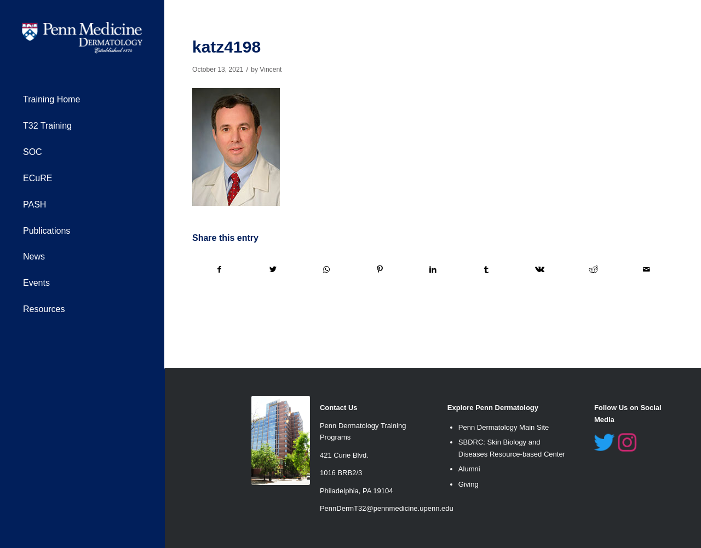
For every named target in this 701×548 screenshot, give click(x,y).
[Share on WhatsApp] (326, 270)
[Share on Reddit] (593, 270)
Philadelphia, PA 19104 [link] (356, 491)
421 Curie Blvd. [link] (344, 455)
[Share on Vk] (540, 270)
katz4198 (226, 47)
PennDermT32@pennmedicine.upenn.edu (386, 508)
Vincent (270, 69)
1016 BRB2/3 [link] (341, 473)
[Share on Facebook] (219, 270)
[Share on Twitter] (272, 270)
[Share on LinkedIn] (433, 270)
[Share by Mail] (647, 270)
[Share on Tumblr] (486, 270)
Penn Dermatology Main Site (503, 427)
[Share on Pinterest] (379, 270)
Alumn (468, 469)
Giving (468, 484)
